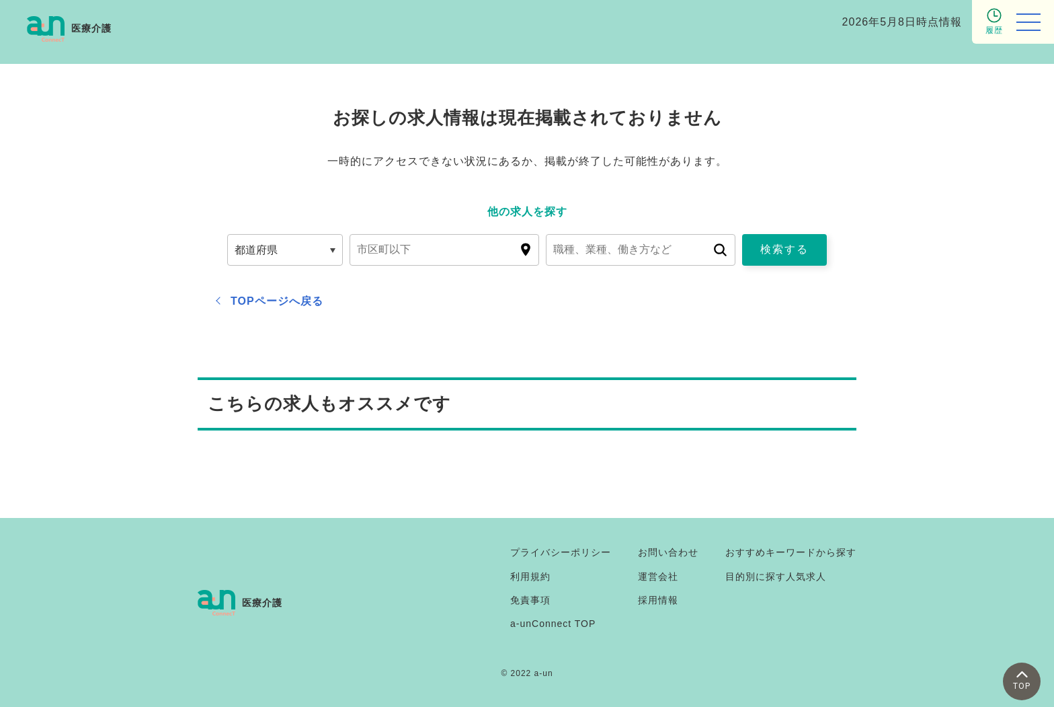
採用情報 (658, 600)
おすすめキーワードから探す (790, 552)
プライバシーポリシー (560, 552)
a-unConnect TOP (553, 623)
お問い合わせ (668, 552)
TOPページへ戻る (277, 301)
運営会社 (658, 576)
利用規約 (530, 576)
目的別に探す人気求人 (775, 576)
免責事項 (530, 600)
